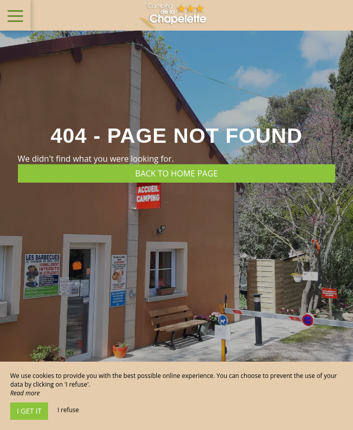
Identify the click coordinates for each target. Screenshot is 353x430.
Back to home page (176, 173)
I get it (29, 411)
